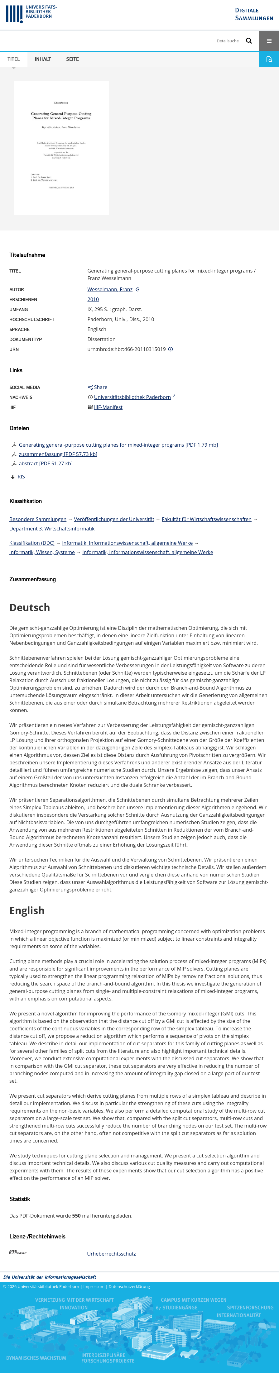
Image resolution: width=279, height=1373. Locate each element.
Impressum (94, 1286)
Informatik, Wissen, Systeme (42, 552)
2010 (93, 299)
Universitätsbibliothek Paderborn (48, 1286)
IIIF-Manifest (108, 407)
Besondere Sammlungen (37, 519)
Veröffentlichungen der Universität (114, 519)
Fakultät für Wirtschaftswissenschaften (207, 519)
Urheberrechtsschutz (111, 1253)
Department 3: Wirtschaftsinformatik (52, 528)
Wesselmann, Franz (110, 289)
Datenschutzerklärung (129, 1286)
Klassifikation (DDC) (32, 542)
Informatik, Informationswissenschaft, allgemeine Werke (127, 542)
